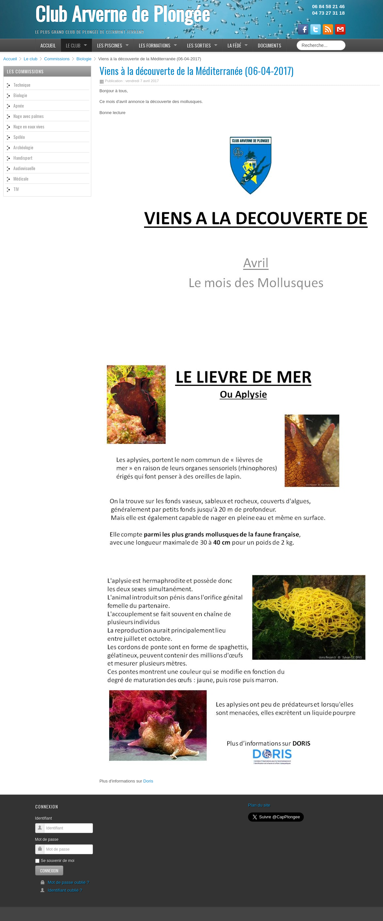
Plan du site (259, 805)
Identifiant (43, 818)
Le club (30, 58)
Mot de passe (47, 839)
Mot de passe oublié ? (64, 882)
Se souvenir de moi (55, 860)
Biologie (83, 58)
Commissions (57, 58)
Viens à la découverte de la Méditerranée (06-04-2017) (196, 70)
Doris (148, 781)
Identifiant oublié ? (61, 890)
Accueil (10, 58)
